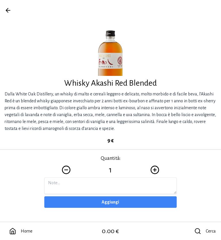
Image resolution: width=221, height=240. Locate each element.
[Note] (110, 185)
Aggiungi (110, 202)
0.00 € (110, 231)
